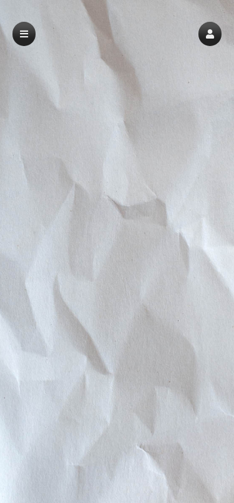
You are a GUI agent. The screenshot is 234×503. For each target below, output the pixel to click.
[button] (210, 34)
